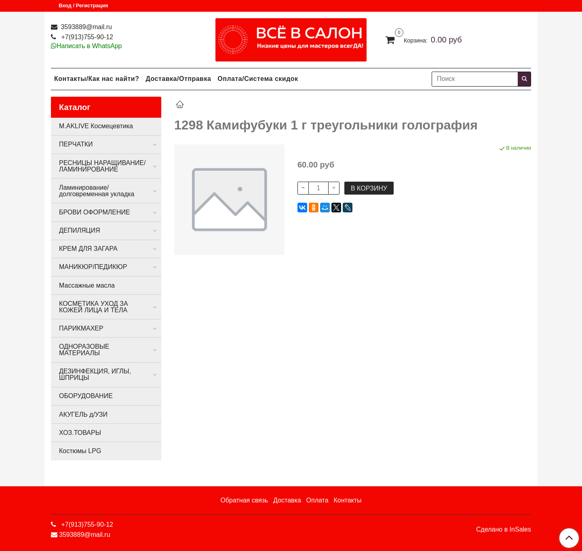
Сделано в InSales (503, 529)
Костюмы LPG (80, 450)
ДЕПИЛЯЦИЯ (79, 230)
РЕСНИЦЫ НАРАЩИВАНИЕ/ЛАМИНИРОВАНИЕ (102, 166)
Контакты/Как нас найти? (96, 78)
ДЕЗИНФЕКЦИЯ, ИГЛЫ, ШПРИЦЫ (95, 374)
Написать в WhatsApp (89, 45)
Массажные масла (87, 285)
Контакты (347, 500)
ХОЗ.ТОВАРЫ (80, 432)
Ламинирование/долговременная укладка (96, 190)
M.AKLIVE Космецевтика (96, 126)
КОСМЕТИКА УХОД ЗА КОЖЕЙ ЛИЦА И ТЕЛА (93, 307)
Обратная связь (244, 500)
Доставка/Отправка (178, 78)
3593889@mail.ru (85, 26)
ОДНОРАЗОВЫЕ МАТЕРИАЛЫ (84, 349)
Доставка (287, 500)
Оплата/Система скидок (257, 78)
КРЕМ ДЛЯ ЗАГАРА (88, 248)
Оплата (317, 500)
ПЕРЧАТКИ (76, 144)
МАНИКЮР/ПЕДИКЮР (93, 266)
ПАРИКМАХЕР (81, 328)
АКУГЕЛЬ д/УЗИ (83, 414)
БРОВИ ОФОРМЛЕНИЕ (94, 212)
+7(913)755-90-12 (86, 37)
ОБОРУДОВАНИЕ (86, 395)
